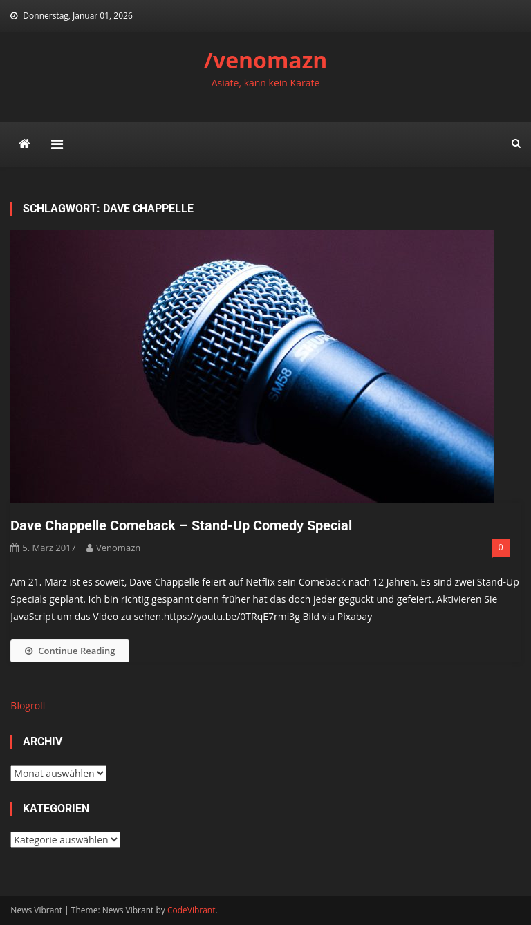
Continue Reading (70, 650)
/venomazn (266, 60)
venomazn (118, 547)
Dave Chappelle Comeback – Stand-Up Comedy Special (181, 525)
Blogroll (27, 705)
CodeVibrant (191, 910)
